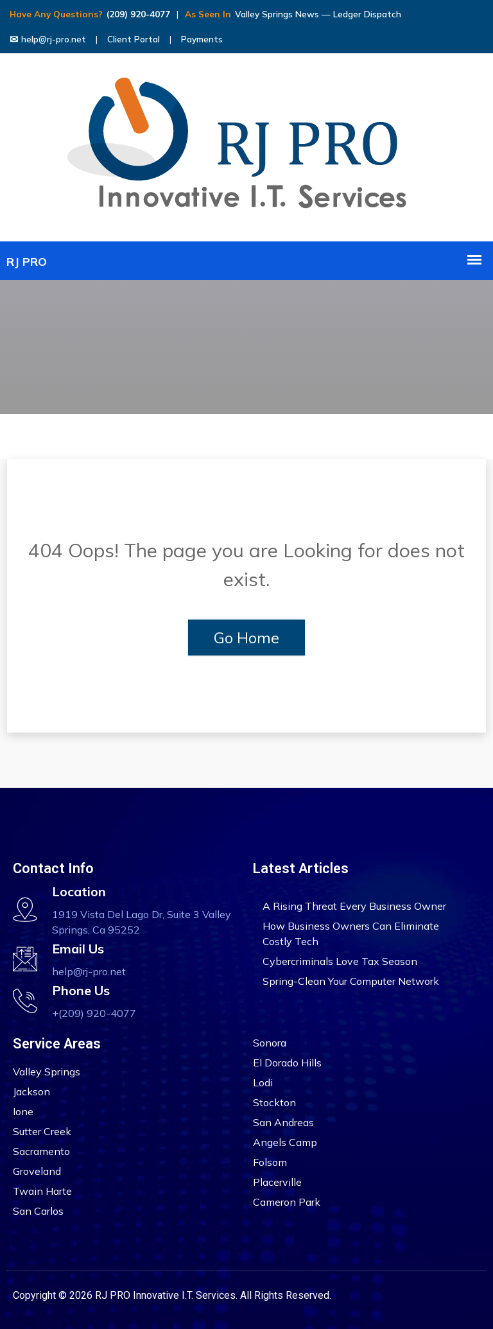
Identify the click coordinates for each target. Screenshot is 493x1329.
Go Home (246, 637)
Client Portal (133, 39)
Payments (202, 39)
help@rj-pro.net (48, 39)
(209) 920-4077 (138, 14)
